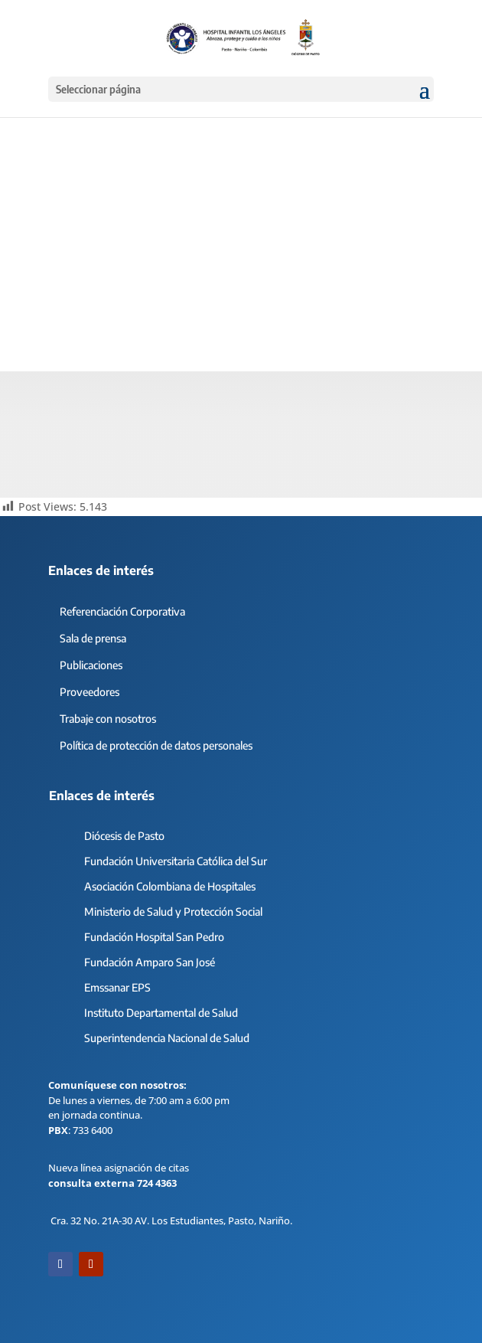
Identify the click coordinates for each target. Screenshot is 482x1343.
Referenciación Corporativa (122, 611)
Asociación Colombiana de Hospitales (170, 886)
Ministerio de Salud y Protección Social (173, 911)
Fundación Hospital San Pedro (154, 936)
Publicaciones (91, 665)
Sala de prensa (93, 638)
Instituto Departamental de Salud (161, 1012)
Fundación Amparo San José (149, 962)
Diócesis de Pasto (124, 835)
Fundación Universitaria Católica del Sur (175, 861)
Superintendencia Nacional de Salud (166, 1037)
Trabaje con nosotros (108, 718)
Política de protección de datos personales (156, 745)
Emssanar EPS (117, 987)
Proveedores (89, 691)
